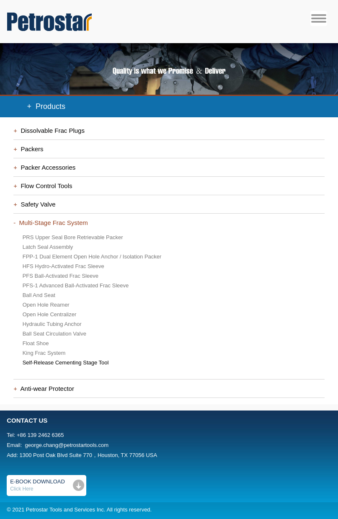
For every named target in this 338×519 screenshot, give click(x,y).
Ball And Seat (39, 295)
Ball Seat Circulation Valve (54, 334)
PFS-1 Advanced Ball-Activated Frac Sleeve (76, 285)
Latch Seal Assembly (48, 247)
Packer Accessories (46, 167)
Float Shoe (36, 343)
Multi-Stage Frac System (51, 222)
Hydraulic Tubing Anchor (52, 324)
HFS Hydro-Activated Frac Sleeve (63, 266)
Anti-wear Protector (45, 388)
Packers (30, 148)
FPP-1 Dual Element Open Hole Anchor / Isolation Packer (92, 256)
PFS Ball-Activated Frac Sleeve (60, 276)
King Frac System (44, 353)
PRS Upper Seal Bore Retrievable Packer (73, 237)
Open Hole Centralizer (50, 314)
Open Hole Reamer (46, 305)
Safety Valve (36, 204)
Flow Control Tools (44, 185)
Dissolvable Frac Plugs (51, 130)
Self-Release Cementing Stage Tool (66, 362)
